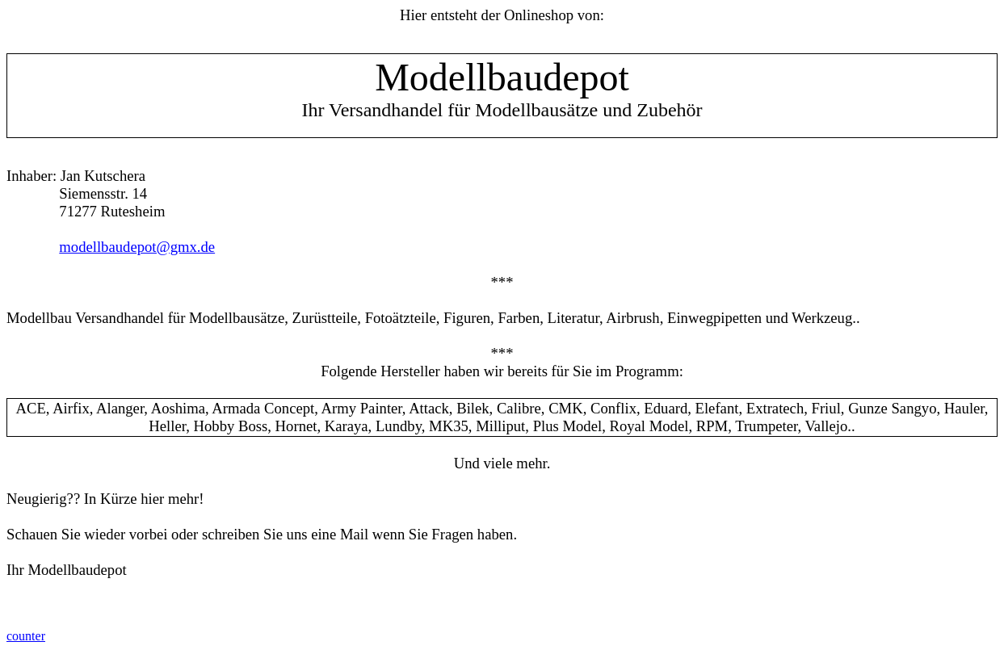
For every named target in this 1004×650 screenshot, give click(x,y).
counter (25, 636)
